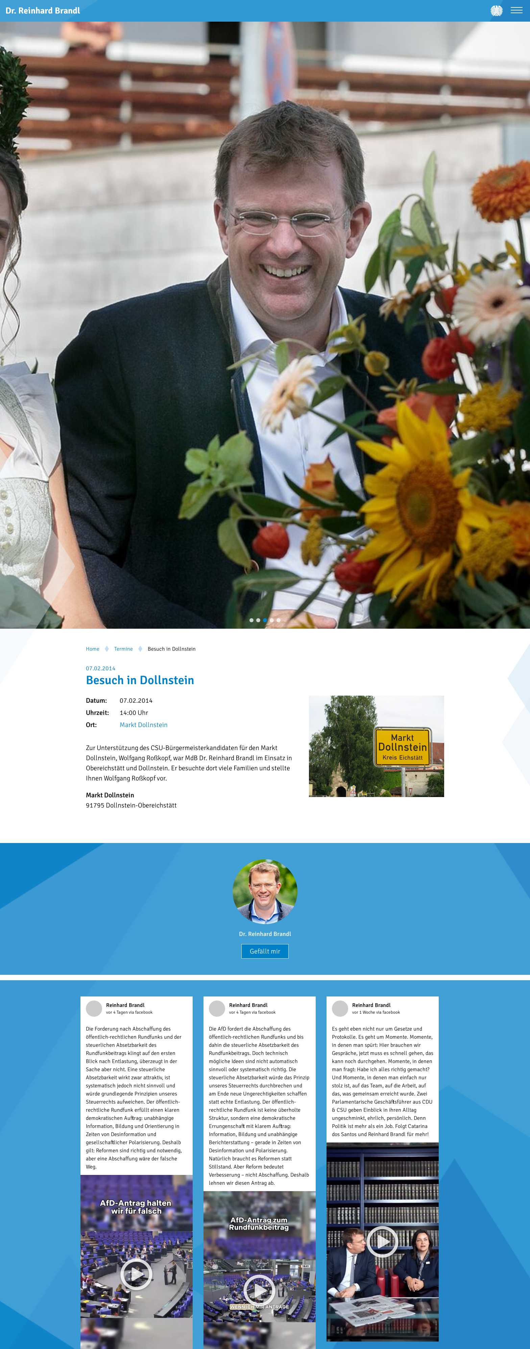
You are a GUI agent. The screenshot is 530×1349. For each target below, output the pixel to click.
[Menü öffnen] (516, 11)
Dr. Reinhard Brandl (265, 934)
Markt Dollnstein (144, 725)
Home (92, 649)
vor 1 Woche (364, 1012)
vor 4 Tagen (117, 1012)
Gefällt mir (265, 951)
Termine (123, 649)
